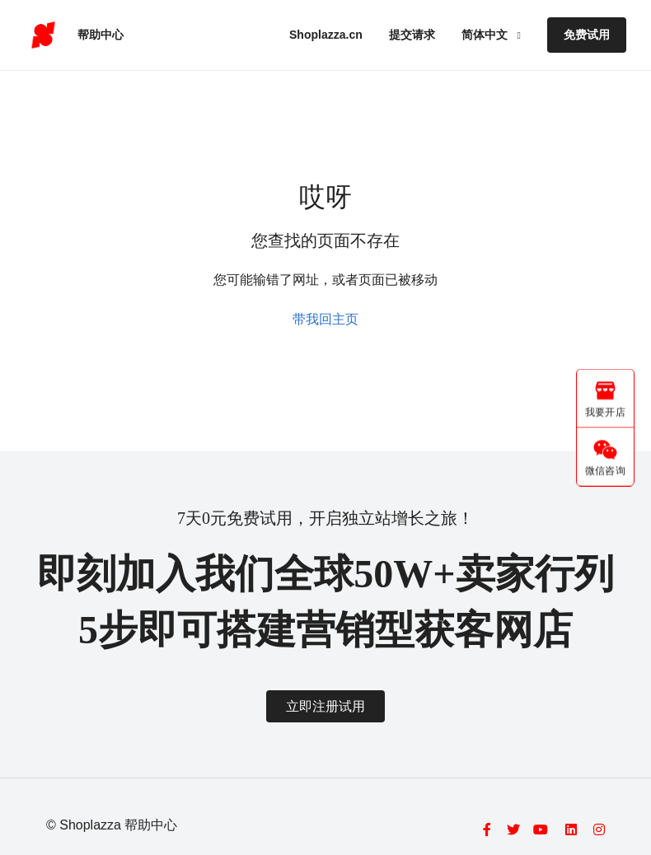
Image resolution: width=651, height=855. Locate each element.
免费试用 (587, 34)
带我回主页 (325, 319)
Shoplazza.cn (326, 34)
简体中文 (486, 34)
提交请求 (412, 34)
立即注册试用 (325, 706)
